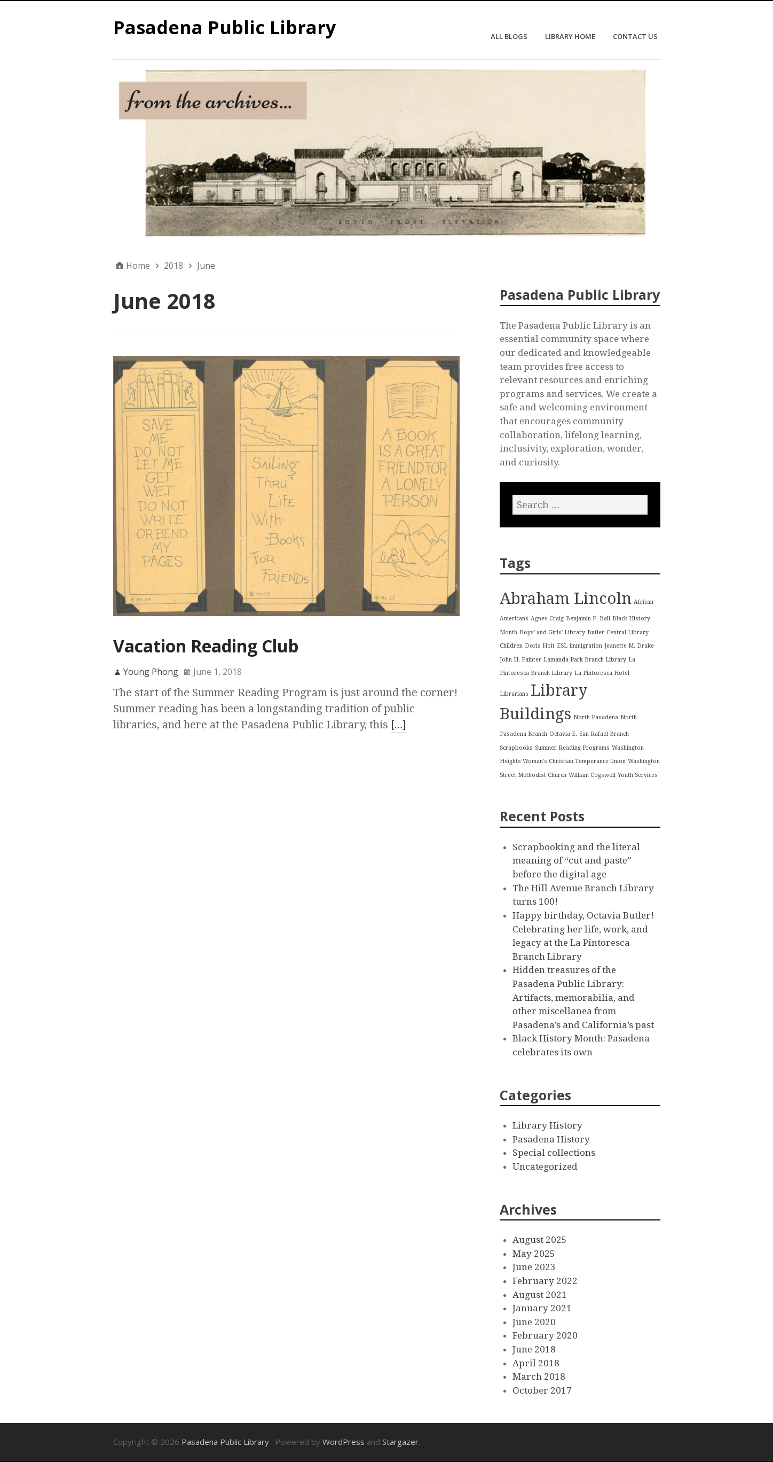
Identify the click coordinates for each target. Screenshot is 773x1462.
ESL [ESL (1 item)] (562, 645)
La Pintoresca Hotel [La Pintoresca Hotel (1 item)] (601, 673)
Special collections (553, 1152)
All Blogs (509, 36)
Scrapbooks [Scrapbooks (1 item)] (516, 747)
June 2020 (534, 1322)
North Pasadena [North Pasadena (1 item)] (595, 717)
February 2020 (545, 1335)
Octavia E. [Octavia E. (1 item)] (563, 733)
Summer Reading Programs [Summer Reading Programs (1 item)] (572, 747)
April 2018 (535, 1363)
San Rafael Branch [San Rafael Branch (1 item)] (604, 733)
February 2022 (545, 1281)
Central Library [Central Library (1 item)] (627, 632)
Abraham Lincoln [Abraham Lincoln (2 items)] (566, 598)
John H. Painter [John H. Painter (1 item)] (520, 659)
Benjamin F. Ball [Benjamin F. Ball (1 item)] (588, 618)
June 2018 (534, 1349)
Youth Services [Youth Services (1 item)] (638, 775)
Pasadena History (551, 1139)
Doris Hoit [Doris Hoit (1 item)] (540, 645)
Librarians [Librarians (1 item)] (514, 693)
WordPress (343, 1441)
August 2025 (539, 1239)
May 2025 (533, 1253)
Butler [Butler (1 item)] (595, 632)
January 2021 (542, 1308)
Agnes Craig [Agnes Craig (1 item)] (547, 618)
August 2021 (539, 1294)
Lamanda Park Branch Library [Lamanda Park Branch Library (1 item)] (584, 659)
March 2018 (538, 1376)
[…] (399, 724)
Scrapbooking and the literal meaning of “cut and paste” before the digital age (576, 861)
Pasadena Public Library (224, 27)
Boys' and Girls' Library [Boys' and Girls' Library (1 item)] (552, 632)
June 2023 (534, 1267)
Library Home (570, 36)
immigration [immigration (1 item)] (586, 645)
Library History (547, 1125)
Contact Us (635, 36)
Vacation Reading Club (205, 645)
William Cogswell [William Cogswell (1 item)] (592, 775)
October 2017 (542, 1390)
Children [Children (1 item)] (511, 645)
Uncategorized (545, 1166)
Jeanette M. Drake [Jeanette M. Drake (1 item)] (629, 645)
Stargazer (400, 1441)
